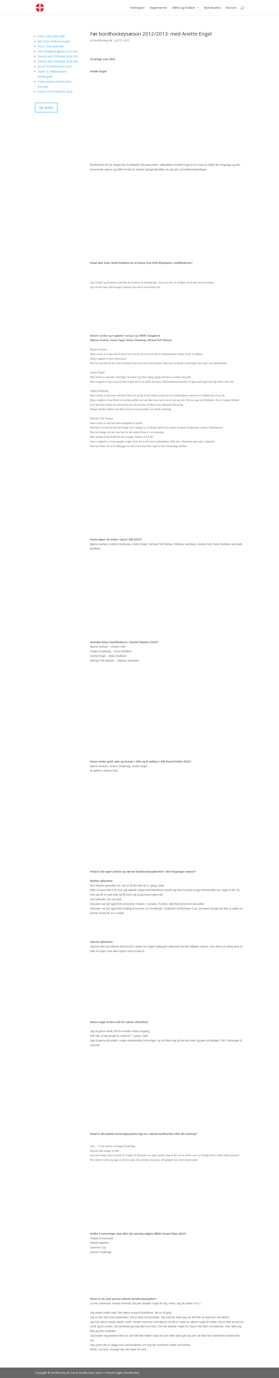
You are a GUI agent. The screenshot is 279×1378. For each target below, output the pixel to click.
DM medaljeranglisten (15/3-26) (58, 51)
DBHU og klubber (183, 7)
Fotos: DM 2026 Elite (51, 46)
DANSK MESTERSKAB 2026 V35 (58, 56)
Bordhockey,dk (102, 40)
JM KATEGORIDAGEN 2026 (54, 66)
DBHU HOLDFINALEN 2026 (55, 91)
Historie (231, 7)
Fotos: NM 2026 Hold (51, 36)
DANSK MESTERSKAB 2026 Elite (58, 61)
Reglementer (158, 7)
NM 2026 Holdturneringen (54, 41)
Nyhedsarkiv (212, 7)
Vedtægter (137, 7)
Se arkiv (46, 107)
